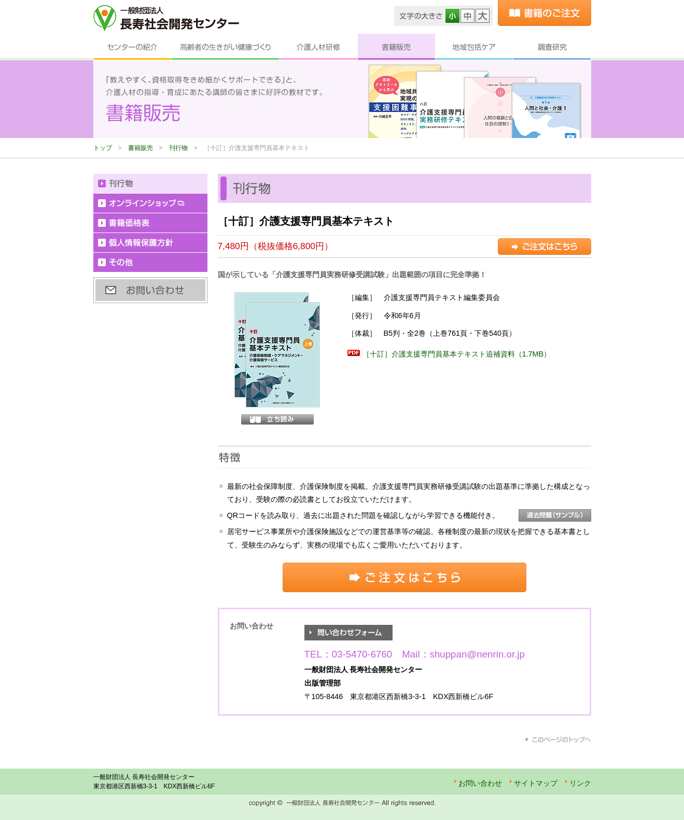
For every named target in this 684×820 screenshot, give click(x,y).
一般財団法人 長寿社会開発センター (166, 18)
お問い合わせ (150, 290)
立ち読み (277, 419)
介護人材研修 (318, 47)
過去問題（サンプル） (555, 515)
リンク (580, 783)
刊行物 (178, 148)
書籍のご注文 (544, 13)
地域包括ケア (474, 47)
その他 (150, 262)
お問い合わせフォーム (348, 632)
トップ (102, 148)
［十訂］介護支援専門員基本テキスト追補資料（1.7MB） (456, 354)
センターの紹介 (132, 47)
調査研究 (552, 47)
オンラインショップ (150, 203)
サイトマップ (535, 783)
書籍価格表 (150, 223)
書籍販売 (396, 47)
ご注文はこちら (544, 246)
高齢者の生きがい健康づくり (225, 47)
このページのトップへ (558, 739)
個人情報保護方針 (150, 243)
